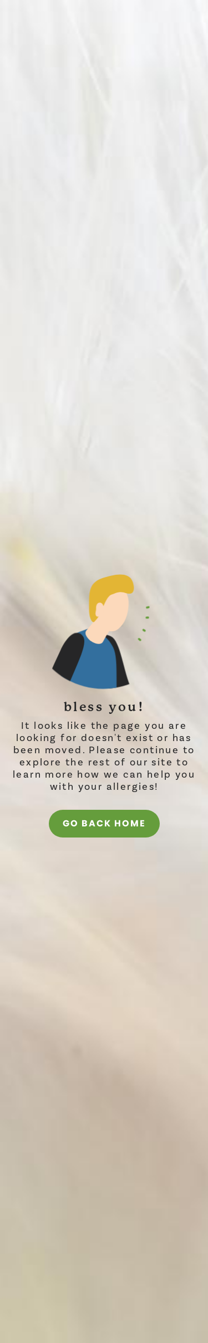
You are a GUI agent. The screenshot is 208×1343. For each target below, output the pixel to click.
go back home (104, 823)
